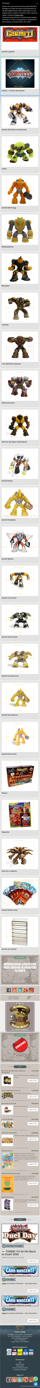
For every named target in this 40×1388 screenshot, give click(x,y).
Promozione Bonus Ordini (20, 1368)
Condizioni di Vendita (20, 1370)
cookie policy (19, 15)
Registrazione (20, 1364)
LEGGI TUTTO (33, 1081)
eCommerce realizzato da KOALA (29, 1386)
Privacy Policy (20, 1366)
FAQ (20, 1362)
